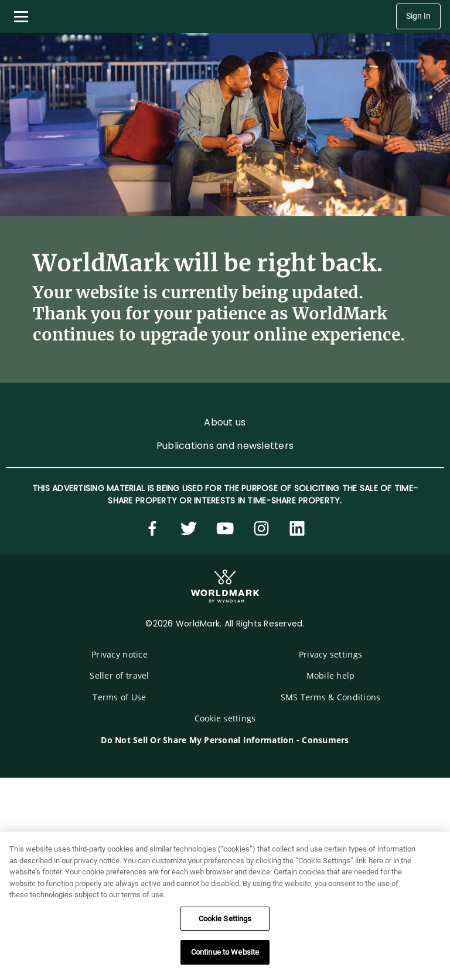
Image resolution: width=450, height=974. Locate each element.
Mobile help (330, 675)
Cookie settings (225, 718)
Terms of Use (119, 697)
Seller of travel (119, 675)
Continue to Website (225, 952)
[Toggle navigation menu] (21, 16)
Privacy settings (330, 654)
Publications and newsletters (225, 445)
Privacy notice (119, 654)
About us (225, 422)
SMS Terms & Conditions (331, 697)
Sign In (418, 16)
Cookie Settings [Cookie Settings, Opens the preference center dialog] (225, 918)
